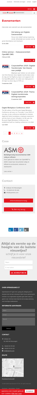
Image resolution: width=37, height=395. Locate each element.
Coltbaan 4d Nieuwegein (14, 188)
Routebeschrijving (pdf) (8, 379)
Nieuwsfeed (12, 388)
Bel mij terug (18, 209)
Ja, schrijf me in (18, 273)
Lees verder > (8, 171)
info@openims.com (12, 192)
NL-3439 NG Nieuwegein (10, 341)
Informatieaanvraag (18, 201)
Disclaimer (4, 388)
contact (29, 1)
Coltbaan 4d (7, 339)
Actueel (11, 12)
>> (21, 133)
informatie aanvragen (19, 1)
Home (5, 12)
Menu (31, 9)
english (34, 1)
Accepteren (29, 391)
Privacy (18, 388)
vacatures (9, 1)
